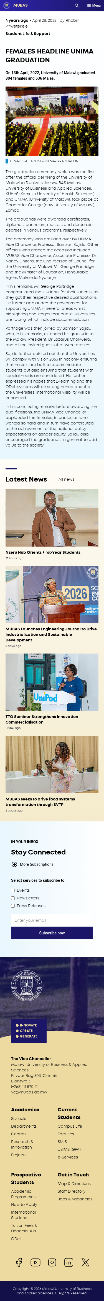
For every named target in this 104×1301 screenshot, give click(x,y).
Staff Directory (71, 1191)
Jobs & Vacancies (75, 1199)
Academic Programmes (23, 1194)
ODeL (16, 1238)
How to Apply (24, 1204)
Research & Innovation (22, 1144)
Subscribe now (52, 933)
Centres (18, 1133)
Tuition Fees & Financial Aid (24, 1228)
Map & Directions (74, 1183)
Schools (18, 1118)
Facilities (66, 1133)
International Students (23, 1215)
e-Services (68, 1157)
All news (66, 479)
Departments (24, 1126)
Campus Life (70, 1126)
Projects (18, 1154)
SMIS (62, 1141)
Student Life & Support (28, 33)
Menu (94, 5)
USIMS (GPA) (69, 1149)
